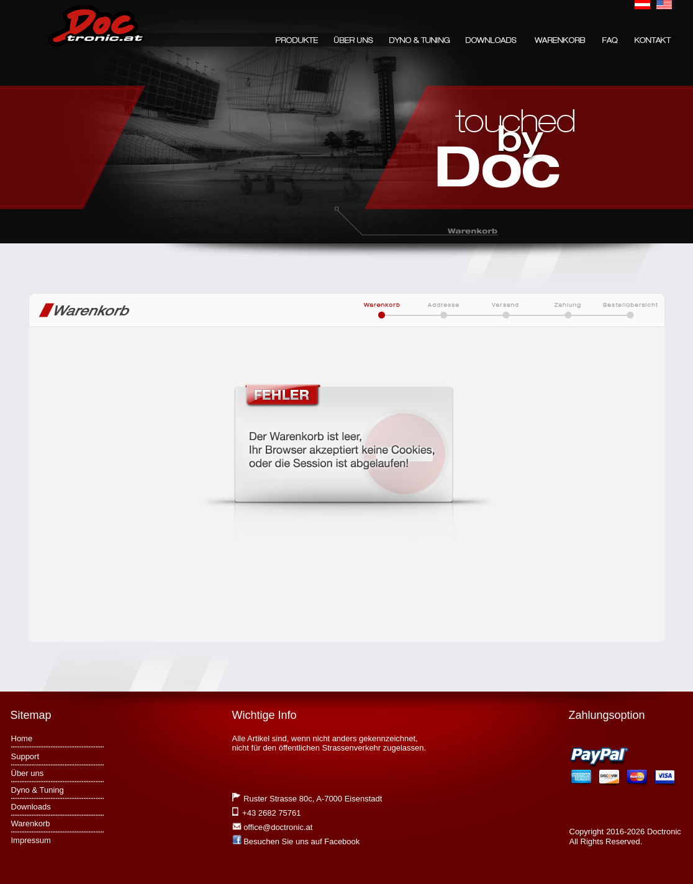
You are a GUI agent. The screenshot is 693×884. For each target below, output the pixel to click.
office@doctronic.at (277, 827)
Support (25, 756)
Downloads (31, 806)
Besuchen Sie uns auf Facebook (301, 841)
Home (22, 738)
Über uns (27, 773)
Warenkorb (30, 823)
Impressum (31, 840)
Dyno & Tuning (37, 790)
